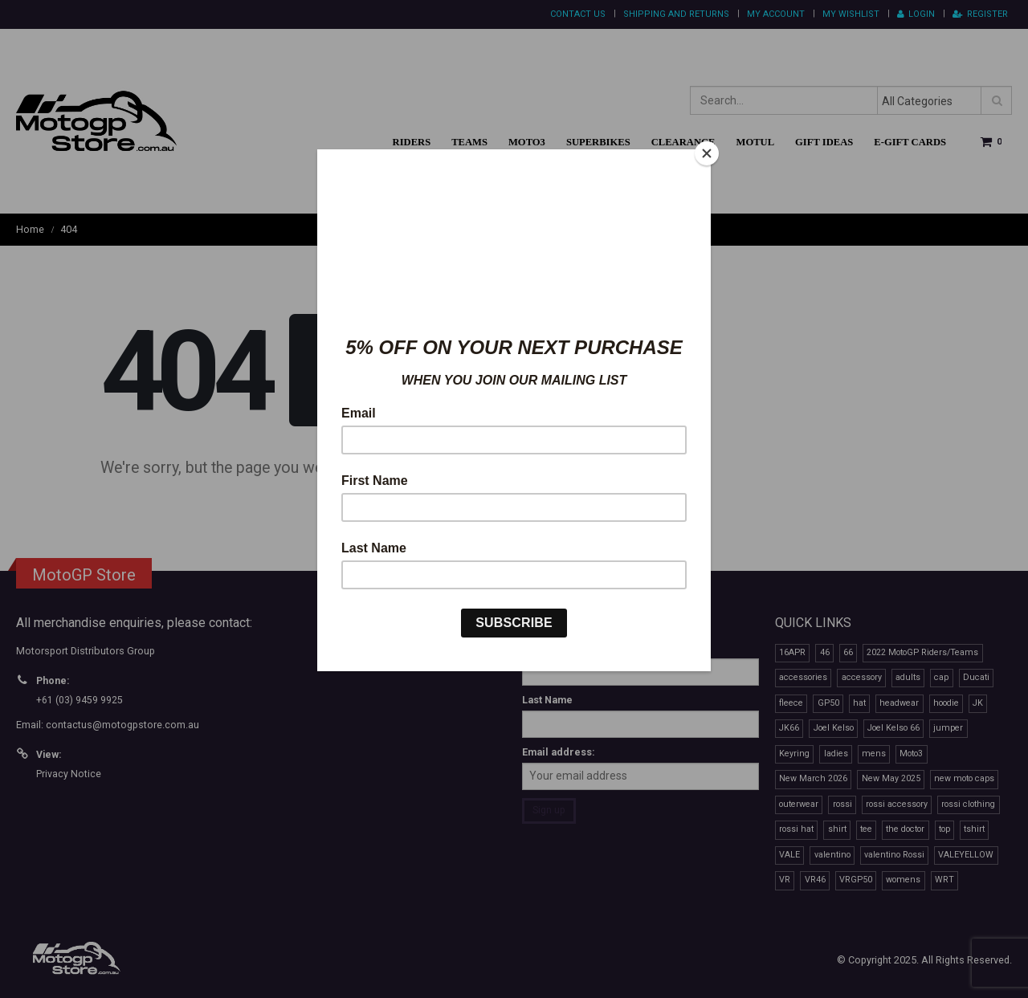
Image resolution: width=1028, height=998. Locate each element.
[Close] (707, 153)
